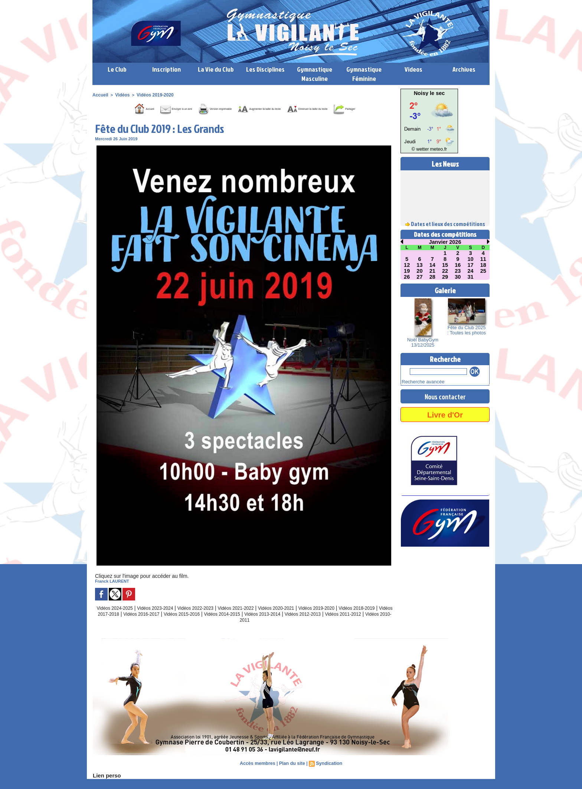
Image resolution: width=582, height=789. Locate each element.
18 (483, 265)
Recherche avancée (420, 381)
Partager (253, 119)
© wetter (422, 149)
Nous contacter (445, 395)
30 (458, 277)
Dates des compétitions (445, 234)
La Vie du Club (216, 69)
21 (432, 271)
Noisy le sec (429, 93)
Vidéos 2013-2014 (334, 624)
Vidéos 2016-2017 (195, 624)
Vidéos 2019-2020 (151, 94)
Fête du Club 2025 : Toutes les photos (466, 330)
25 (483, 271)
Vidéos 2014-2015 (288, 624)
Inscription (166, 69)
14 (432, 265)
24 (471, 271)
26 (407, 277)
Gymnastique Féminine (364, 74)
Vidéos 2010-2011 (276, 630)
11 (483, 259)
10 (471, 259)
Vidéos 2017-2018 (149, 624)
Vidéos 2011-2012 (229, 630)
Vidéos (120, 94)
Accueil (99, 94)
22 (445, 271)
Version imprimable (218, 108)
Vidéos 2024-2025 (119, 618)
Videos (413, 69)
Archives (463, 69)
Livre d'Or (445, 413)
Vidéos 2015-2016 (242, 624)
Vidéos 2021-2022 (258, 618)
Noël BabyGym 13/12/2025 (423, 342)
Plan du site (291, 773)
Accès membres (259, 773)
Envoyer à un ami (158, 108)
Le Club (117, 69)
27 (420, 277)
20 (420, 271)
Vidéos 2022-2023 (211, 618)
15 (445, 265)
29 (445, 277)
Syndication (327, 773)
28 (432, 277)
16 (458, 265)
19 (407, 271)
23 (458, 271)
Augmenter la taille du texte (290, 108)
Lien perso (105, 785)
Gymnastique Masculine (314, 74)
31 (471, 277)
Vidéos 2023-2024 (165, 618)
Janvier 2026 (445, 242)
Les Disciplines (265, 69)
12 (407, 265)
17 (471, 265)
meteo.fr (437, 149)
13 (420, 265)
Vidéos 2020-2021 (304, 618)
